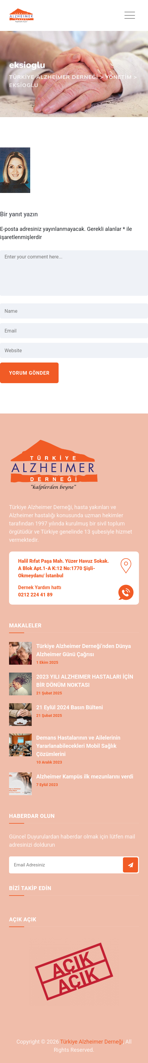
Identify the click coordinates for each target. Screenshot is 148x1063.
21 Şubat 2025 (49, 693)
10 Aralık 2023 (49, 762)
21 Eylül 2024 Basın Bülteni (69, 707)
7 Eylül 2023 (47, 784)
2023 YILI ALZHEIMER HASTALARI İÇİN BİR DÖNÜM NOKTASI (84, 680)
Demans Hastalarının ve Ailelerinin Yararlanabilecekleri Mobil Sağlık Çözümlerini (78, 745)
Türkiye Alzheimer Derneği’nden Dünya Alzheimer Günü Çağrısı (83, 650)
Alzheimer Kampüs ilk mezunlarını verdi (84, 776)
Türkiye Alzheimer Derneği (91, 1041)
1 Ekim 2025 (47, 662)
